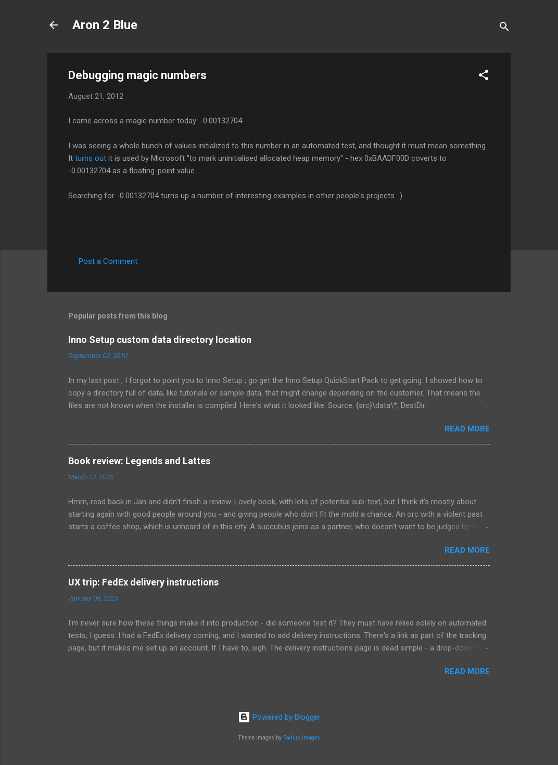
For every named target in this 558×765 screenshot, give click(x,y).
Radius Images (301, 737)
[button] (483, 77)
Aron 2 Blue (104, 25)
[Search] (504, 28)
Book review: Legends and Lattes (139, 460)
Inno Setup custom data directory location (159, 339)
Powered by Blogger (279, 717)
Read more (467, 429)
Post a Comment (108, 261)
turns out (90, 158)
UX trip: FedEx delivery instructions (143, 582)
